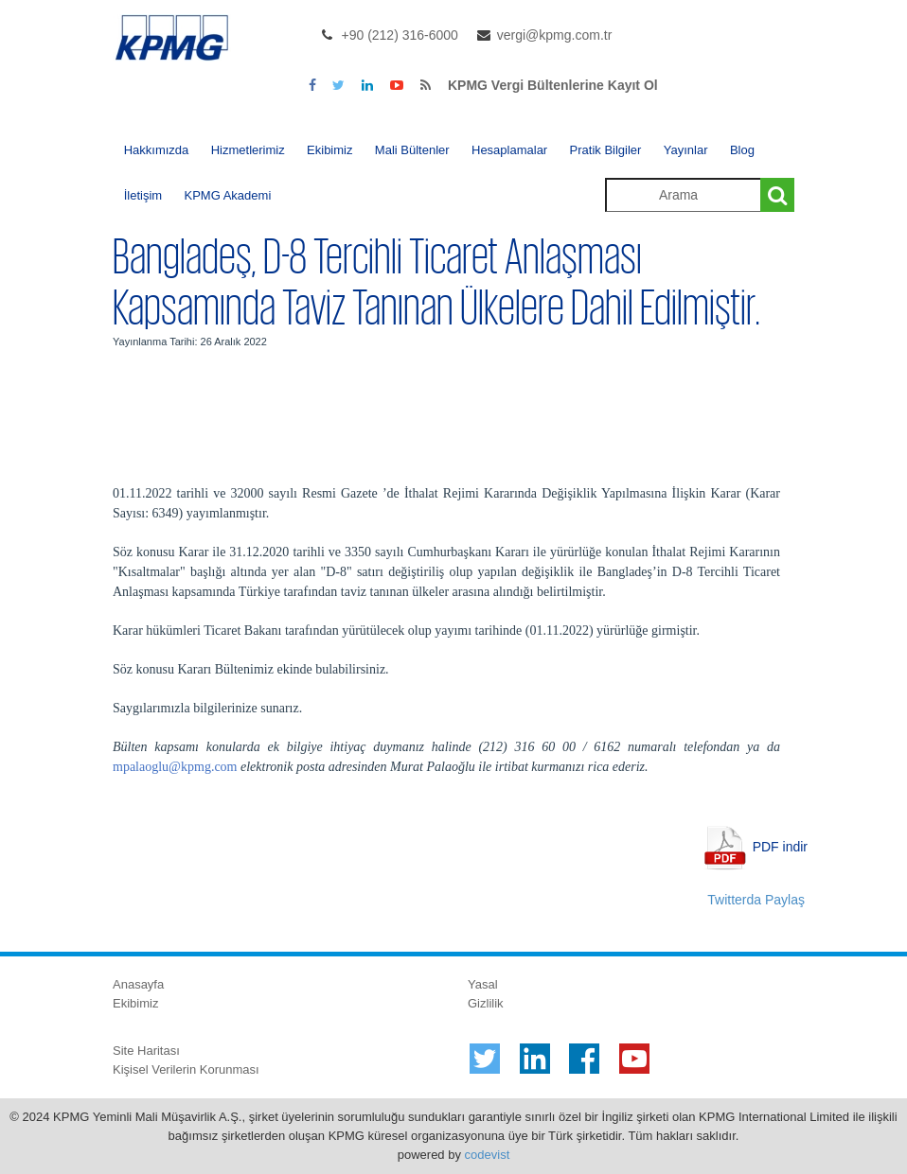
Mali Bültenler (412, 150)
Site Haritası (146, 1050)
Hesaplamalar (509, 150)
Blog (742, 150)
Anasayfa (138, 984)
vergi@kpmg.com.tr (555, 35)
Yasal (483, 984)
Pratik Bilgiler (606, 150)
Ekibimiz (329, 150)
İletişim (143, 195)
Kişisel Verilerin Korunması (186, 1069)
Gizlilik (486, 1003)
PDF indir (780, 846)
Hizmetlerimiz (248, 150)
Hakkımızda (156, 150)
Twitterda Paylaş (756, 899)
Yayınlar (686, 150)
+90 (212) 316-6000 (400, 35)
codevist (487, 1155)
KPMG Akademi (228, 195)
